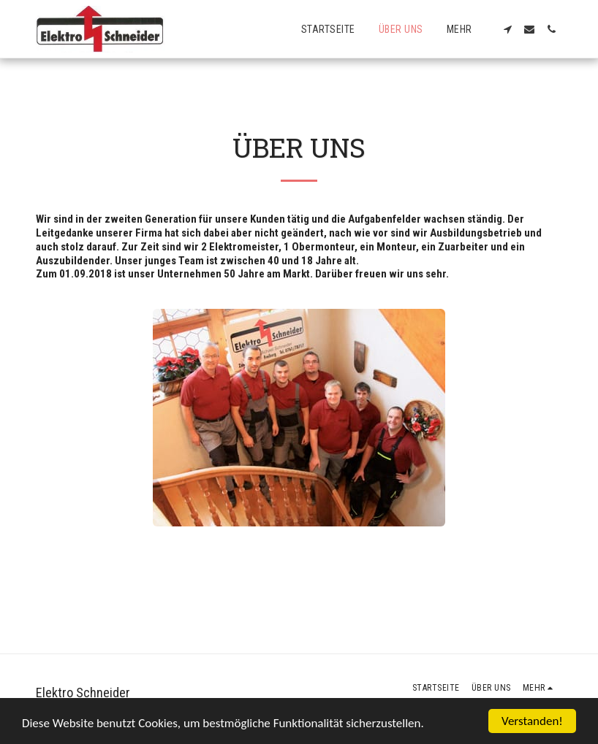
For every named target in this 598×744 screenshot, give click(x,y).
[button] (507, 29)
